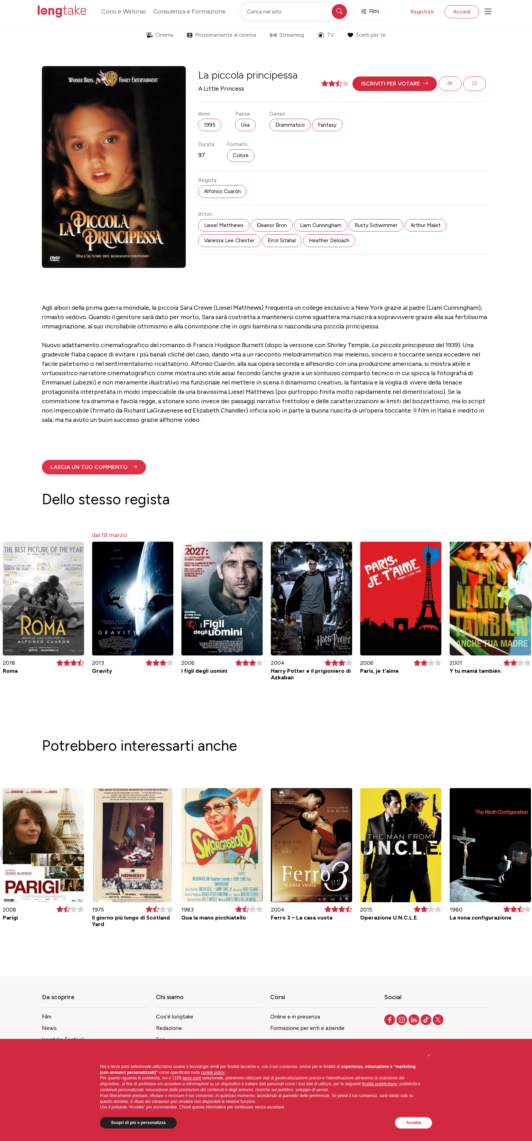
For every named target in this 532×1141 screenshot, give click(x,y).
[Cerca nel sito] (294, 11)
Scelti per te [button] (366, 35)
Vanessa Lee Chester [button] (229, 240)
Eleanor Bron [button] (272, 225)
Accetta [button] (413, 1122)
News (49, 1028)
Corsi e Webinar (123, 11)
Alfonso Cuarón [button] (222, 191)
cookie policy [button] (212, 1072)
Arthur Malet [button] (426, 225)
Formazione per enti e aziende (307, 1028)
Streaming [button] (287, 35)
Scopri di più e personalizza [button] (138, 1122)
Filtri (370, 12)
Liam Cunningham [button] (320, 225)
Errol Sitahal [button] (282, 240)
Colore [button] (241, 155)
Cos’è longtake (174, 1016)
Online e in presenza (295, 1016)
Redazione (169, 1028)
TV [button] (326, 35)
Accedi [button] (461, 11)
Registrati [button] (422, 11)
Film (47, 1016)
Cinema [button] (159, 35)
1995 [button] (209, 125)
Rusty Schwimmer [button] (376, 225)
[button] (394, 83)
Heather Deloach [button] (329, 240)
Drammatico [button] (290, 125)
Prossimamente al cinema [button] (221, 35)
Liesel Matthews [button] (224, 225)
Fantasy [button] (327, 125)
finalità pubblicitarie (379, 1083)
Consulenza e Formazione (189, 11)
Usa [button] (245, 125)
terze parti (192, 1078)
